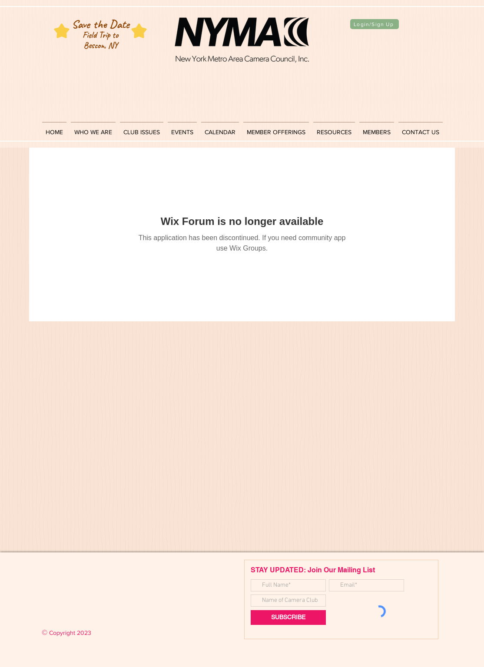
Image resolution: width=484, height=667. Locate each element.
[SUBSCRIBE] (288, 617)
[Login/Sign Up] (374, 24)
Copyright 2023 (66, 632)
